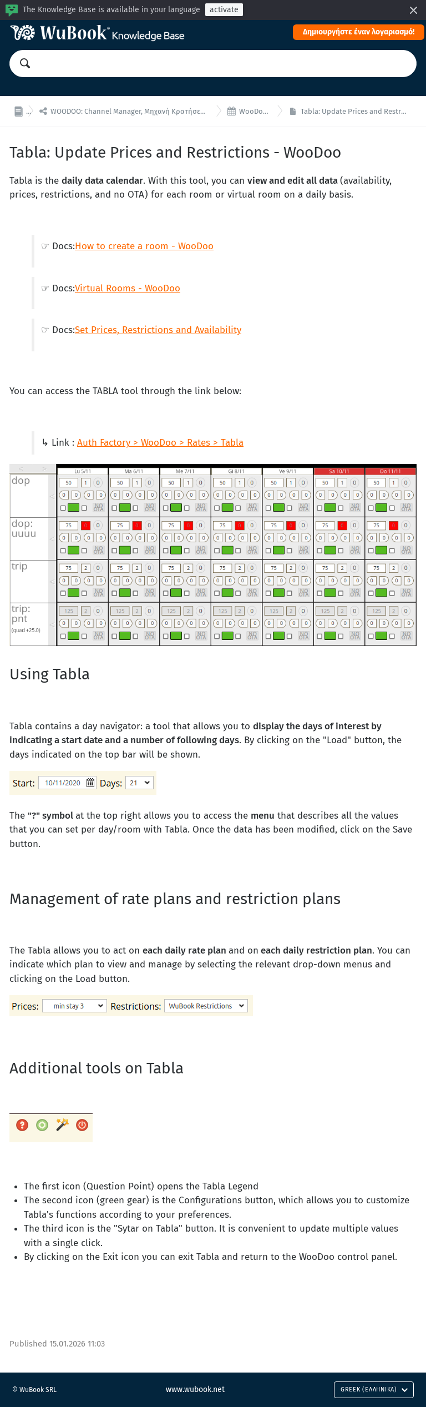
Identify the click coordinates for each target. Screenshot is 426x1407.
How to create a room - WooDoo (144, 246)
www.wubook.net (195, 1389)
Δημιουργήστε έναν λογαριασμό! (358, 32)
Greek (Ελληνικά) (374, 1389)
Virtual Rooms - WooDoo (127, 288)
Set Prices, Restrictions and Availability (158, 330)
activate (224, 9)
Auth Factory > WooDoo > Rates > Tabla (160, 442)
